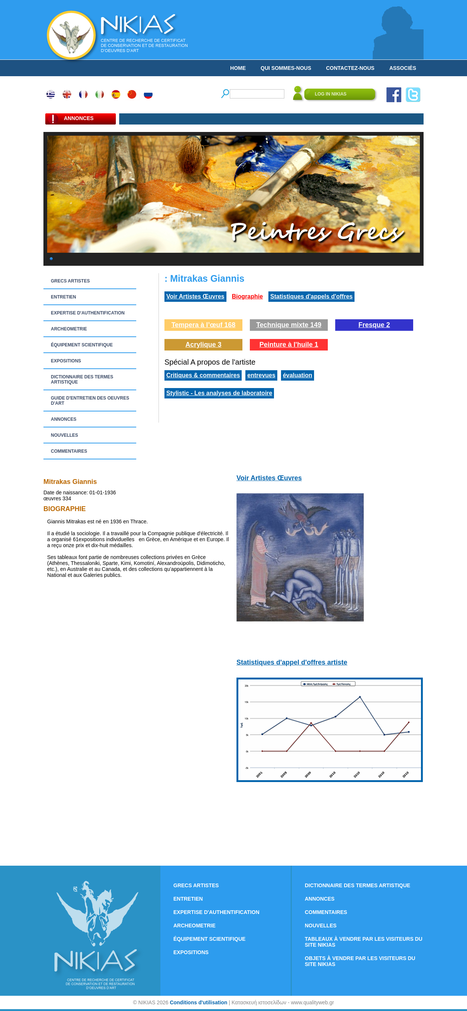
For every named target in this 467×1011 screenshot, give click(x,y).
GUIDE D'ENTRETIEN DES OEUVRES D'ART (90, 400)
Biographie (247, 296)
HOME (238, 68)
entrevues (261, 375)
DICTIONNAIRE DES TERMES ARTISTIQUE (82, 379)
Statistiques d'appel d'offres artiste (291, 662)
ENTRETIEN (63, 297)
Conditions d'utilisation (198, 1002)
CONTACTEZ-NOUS (350, 68)
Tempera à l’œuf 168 (204, 325)
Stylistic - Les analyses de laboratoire (219, 393)
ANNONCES (63, 419)
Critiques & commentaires (203, 375)
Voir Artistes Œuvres (195, 296)
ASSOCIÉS (402, 68)
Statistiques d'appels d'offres (311, 296)
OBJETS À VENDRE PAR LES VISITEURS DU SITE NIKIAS (360, 961)
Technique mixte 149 (288, 325)
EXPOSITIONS (66, 361)
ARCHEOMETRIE (69, 329)
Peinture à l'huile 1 (288, 344)
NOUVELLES (64, 435)
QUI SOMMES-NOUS (286, 68)
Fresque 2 (374, 325)
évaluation (297, 375)
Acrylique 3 (203, 344)
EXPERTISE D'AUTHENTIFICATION (88, 313)
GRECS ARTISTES (70, 281)
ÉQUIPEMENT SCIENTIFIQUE (82, 345)
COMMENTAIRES (69, 451)
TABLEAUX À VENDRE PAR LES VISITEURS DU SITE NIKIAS (363, 942)
